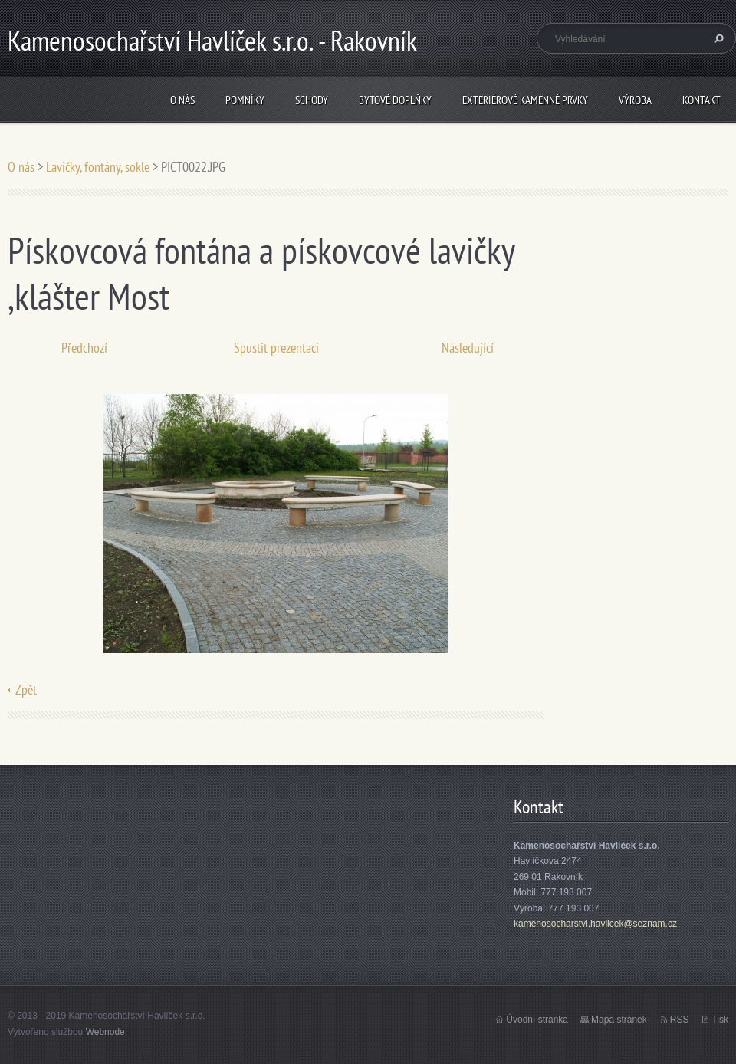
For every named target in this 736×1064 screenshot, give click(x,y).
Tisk (719, 1019)
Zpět (26, 689)
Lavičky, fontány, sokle (98, 167)
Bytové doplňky (395, 100)
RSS (679, 1019)
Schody (311, 100)
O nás (182, 100)
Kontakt (701, 100)
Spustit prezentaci (276, 347)
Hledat (716, 38)
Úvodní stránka (537, 1019)
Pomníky (244, 100)
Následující (468, 347)
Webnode (105, 1031)
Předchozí (84, 347)
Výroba (635, 100)
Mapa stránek (619, 1019)
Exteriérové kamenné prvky (525, 100)
